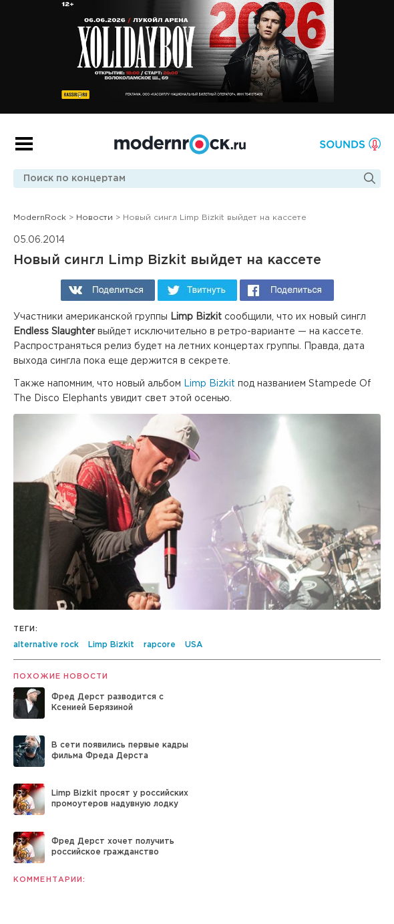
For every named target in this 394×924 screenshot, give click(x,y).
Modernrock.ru (180, 144)
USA (193, 645)
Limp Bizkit (209, 384)
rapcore (160, 645)
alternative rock (46, 645)
